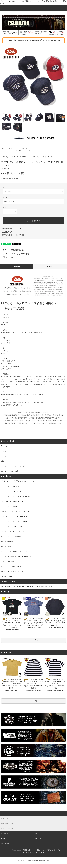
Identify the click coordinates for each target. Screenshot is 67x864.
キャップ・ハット (30, 148)
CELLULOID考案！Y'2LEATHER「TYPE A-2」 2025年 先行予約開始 (26, 587)
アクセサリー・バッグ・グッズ (16, 148)
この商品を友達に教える (12, 250)
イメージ (50, 266)
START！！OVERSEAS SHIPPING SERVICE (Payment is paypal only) (33, 40)
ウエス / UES (11, 150)
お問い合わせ (5, 843)
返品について (8, 232)
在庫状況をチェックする (12, 228)
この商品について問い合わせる (14, 254)
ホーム (4, 148)
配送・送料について (29, 850)
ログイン (3, 838)
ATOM (42, 852)
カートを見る (39, 838)
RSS (39, 852)
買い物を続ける (8, 257)
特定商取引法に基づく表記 (13, 235)
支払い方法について (17, 850)
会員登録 (37, 833)
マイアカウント (5, 833)
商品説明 (17, 266)
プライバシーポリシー (29, 852)
